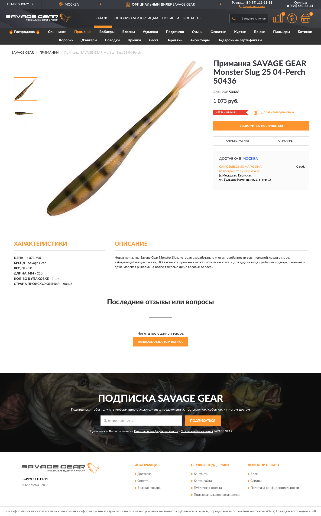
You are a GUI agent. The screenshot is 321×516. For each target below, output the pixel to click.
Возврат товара (149, 488)
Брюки (259, 32)
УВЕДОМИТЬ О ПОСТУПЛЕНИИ (261, 125)
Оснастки (218, 32)
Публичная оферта (208, 488)
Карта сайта (203, 481)
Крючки (134, 40)
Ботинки (305, 32)
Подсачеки (175, 32)
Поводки (112, 40)
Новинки (170, 18)
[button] (252, 6)
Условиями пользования (197, 431)
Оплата (143, 481)
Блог (254, 474)
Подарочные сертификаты (239, 40)
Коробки (66, 40)
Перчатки (174, 40)
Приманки (82, 32)
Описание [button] (285, 141)
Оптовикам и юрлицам (136, 18)
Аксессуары (200, 40)
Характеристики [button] (237, 141)
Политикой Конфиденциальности (156, 431)
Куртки (240, 32)
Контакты (192, 18)
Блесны (128, 32)
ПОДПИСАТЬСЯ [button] (202, 420)
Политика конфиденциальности (274, 488)
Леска (154, 40)
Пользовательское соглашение (217, 495)
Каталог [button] (102, 18)
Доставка (144, 474)
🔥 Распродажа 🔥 (24, 32)
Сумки (197, 32)
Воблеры (106, 32)
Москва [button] (250, 158)
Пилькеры (281, 32)
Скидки (256, 481)
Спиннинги (57, 32)
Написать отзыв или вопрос (160, 341)
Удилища (150, 32)
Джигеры (89, 40)
